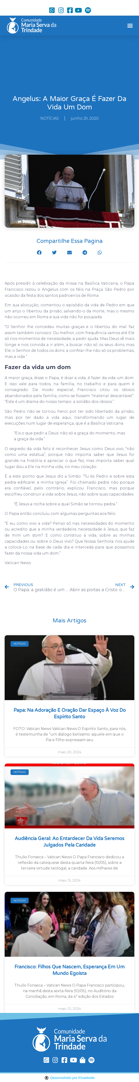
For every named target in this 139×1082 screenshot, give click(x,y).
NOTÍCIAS (49, 118)
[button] (129, 25)
